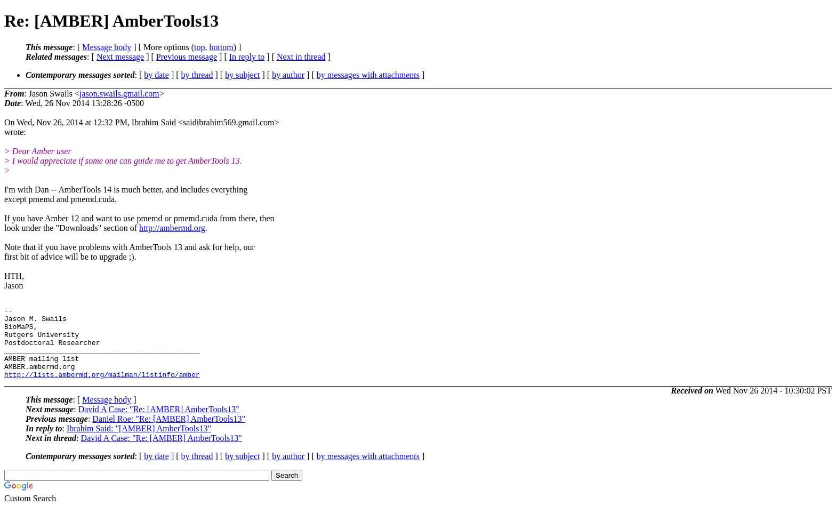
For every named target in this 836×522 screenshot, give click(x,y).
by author (288, 74)
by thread (197, 74)
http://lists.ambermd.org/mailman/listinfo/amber (102, 388)
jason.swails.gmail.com (119, 93)
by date (156, 74)
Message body (106, 47)
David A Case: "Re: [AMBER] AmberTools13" (158, 423)
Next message (120, 56)
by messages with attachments (368, 74)
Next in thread (301, 56)
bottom (221, 47)
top (199, 47)
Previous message (186, 56)
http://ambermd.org (172, 227)
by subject (242, 74)
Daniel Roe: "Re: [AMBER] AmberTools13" (168, 433)
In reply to (247, 56)
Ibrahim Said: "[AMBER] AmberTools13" (139, 442)
